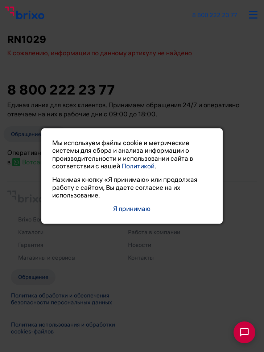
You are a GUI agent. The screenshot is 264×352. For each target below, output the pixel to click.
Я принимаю (131, 209)
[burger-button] (253, 13)
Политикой (137, 166)
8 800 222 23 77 (214, 15)
